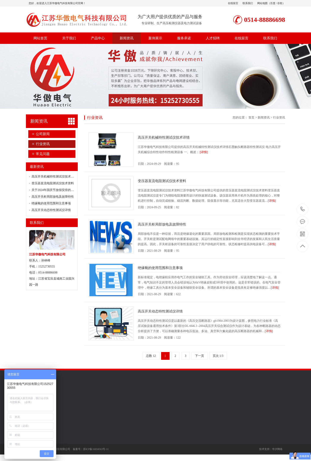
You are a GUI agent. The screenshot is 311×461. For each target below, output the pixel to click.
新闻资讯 (126, 38)
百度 (272, 3)
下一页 (199, 355)
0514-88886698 (302, 209)
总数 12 (151, 355)
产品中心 (98, 38)
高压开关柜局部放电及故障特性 (53, 196)
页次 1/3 (218, 355)
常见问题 (43, 154)
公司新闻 (43, 134)
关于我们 (69, 38)
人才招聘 (213, 38)
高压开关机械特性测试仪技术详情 (54, 176)
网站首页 (40, 38)
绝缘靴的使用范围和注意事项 (51, 203)
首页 (251, 117)
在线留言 (233, 3)
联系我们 (248, 3)
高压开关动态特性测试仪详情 (51, 210)
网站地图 (262, 3)
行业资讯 (43, 144)
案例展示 (155, 38)
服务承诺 (184, 38)
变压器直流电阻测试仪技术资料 (53, 183)
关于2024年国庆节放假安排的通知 (54, 190)
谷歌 (279, 3)
